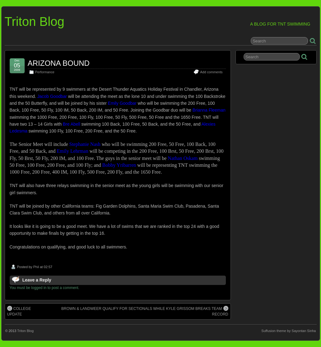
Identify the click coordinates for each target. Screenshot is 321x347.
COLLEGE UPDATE (19, 311)
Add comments (211, 72)
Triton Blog (35, 21)
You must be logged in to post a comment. (45, 288)
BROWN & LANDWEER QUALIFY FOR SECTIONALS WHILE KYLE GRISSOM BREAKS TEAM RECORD (144, 311)
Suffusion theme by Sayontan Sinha (288, 331)
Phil (36, 267)
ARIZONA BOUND (59, 63)
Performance (45, 72)
